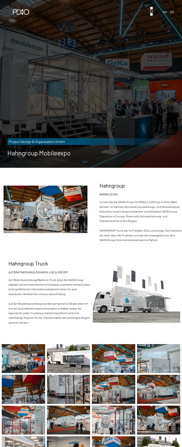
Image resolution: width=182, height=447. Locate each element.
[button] (45, 209)
